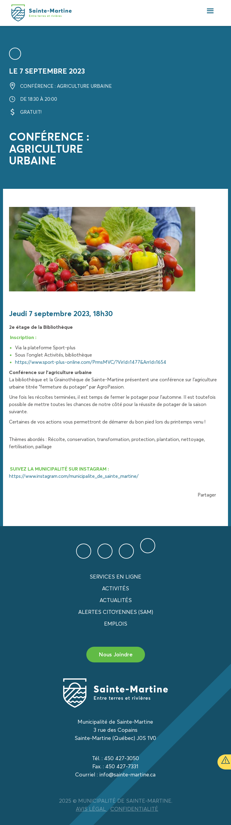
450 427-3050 (121, 758)
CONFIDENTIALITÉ (134, 808)
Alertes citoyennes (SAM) (115, 611)
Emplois (115, 623)
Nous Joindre (116, 654)
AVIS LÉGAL (91, 808)
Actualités (116, 600)
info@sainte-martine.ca (127, 774)
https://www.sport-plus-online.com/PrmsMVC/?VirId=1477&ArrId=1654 (90, 362)
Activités (115, 588)
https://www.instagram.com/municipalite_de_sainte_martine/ (74, 476)
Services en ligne (115, 576)
